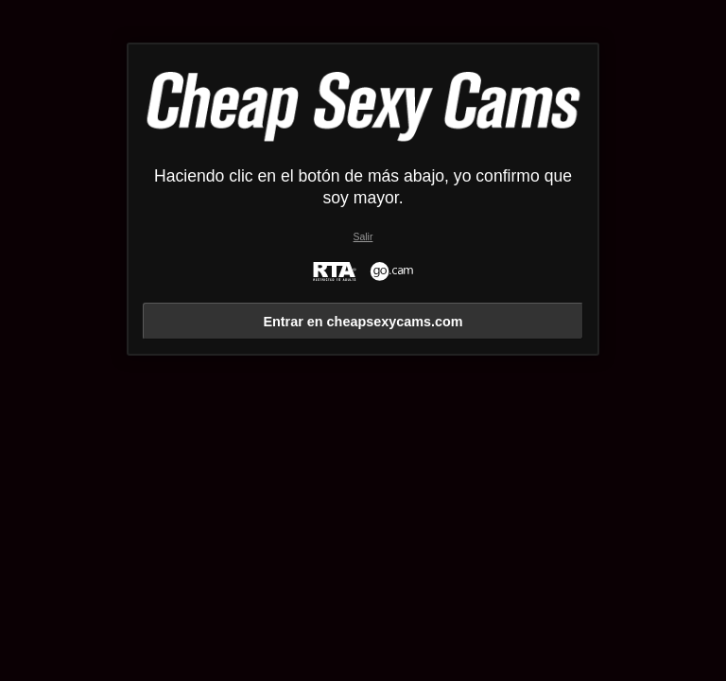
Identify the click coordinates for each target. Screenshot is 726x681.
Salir (363, 237)
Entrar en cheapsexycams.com (362, 321)
